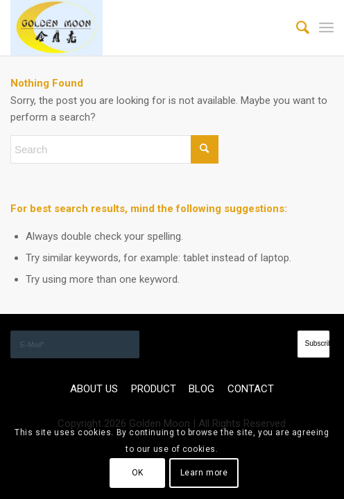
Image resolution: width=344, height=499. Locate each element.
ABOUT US (94, 389)
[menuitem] (295, 27)
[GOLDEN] (139, 27)
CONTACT (250, 389)
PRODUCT (153, 389)
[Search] (295, 27)
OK (138, 473)
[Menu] (326, 27)
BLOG (201, 389)
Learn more (204, 473)
